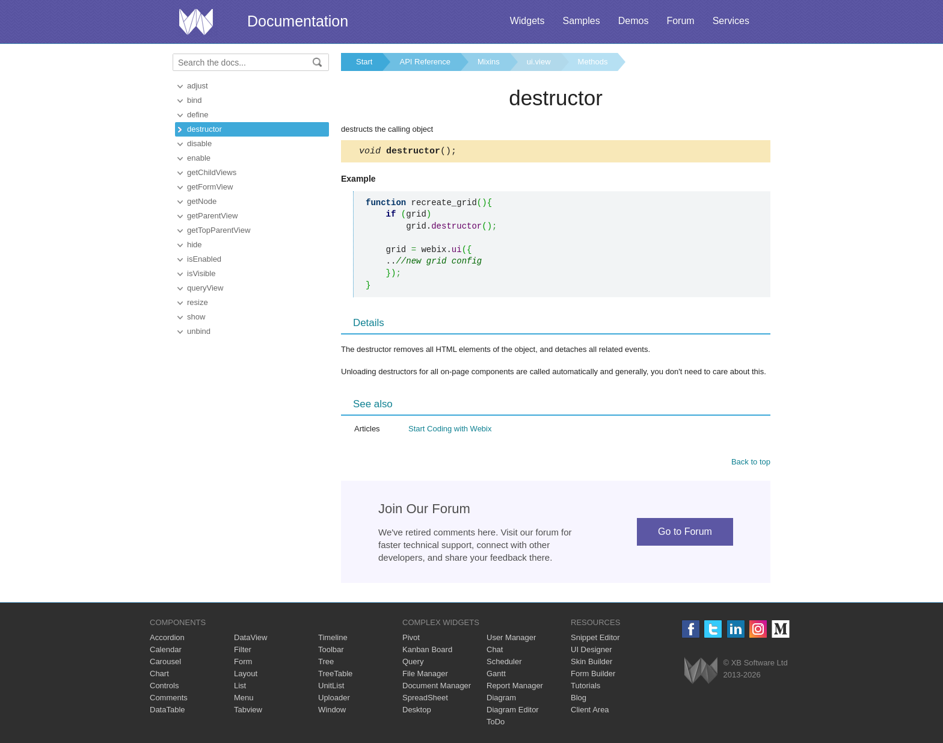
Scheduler (504, 663)
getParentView (212, 215)
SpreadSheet (425, 699)
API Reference (424, 61)
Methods (593, 61)
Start (364, 61)
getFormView (210, 186)
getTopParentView (218, 230)
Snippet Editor (595, 639)
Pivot (411, 639)
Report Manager (515, 687)
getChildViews (211, 172)
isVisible (201, 273)
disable (199, 143)
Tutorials (585, 687)
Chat (495, 651)
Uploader (334, 699)
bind (194, 100)
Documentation (297, 21)
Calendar (166, 651)
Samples (581, 21)
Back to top (750, 463)
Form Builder (593, 675)
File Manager (425, 675)
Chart (159, 675)
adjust (197, 85)
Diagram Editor (513, 711)
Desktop (416, 711)
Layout (245, 675)
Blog (578, 699)
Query (412, 663)
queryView (205, 287)
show (196, 316)
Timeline (333, 639)
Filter (242, 651)
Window (332, 711)
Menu (244, 699)
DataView (250, 639)
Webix (700, 672)
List (240, 687)
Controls (164, 687)
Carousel (165, 663)
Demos (633, 21)
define (197, 114)
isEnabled (204, 259)
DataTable (167, 711)
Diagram (501, 699)
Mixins (489, 61)
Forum (680, 21)
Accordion (167, 639)
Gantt (496, 675)
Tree (326, 663)
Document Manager (436, 687)
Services (731, 21)
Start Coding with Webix (450, 430)
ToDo (496, 723)
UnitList (331, 687)
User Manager (511, 639)
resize (197, 302)
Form (243, 663)
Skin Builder (591, 663)
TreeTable (335, 675)
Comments (169, 699)
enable (198, 157)
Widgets (527, 21)
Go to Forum (685, 533)
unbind (198, 331)
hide (194, 244)
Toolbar (331, 651)
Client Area (590, 711)
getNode (202, 201)
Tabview (248, 711)
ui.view (539, 61)
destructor (204, 129)
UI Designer (591, 651)
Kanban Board (427, 651)
